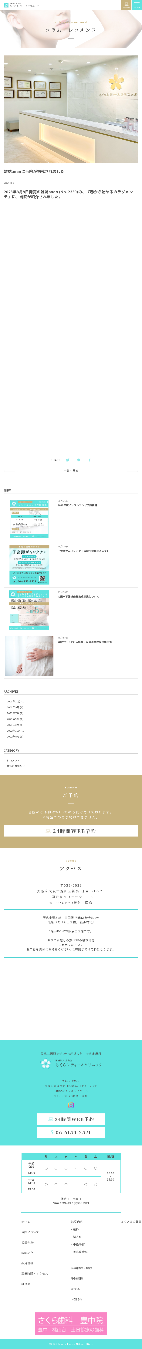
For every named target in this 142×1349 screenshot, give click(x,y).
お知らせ (77, 1299)
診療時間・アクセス (34, 1273)
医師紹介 (27, 1253)
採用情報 (27, 1263)
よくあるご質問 (131, 1222)
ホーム (25, 1222)
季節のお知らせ (16, 766)
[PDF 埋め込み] (71, 333)
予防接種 (77, 1278)
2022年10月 (14, 730)
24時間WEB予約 (74, 830)
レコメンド (13, 760)
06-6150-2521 (73, 1132)
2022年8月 (13, 736)
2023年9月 (13, 707)
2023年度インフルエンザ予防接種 (77, 505)
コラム (75, 1289)
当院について (30, 1232)
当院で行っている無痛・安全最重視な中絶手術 (85, 642)
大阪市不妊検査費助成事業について (78, 596)
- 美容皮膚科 (79, 1252)
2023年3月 (13, 725)
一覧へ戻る (71, 470)
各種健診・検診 (81, 1268)
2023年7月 (13, 713)
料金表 (25, 1284)
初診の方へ (28, 1242)
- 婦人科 (76, 1237)
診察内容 (77, 1222)
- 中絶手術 (78, 1244)
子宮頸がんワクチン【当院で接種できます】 (84, 551)
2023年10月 (14, 701)
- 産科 (75, 1229)
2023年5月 (13, 719)
